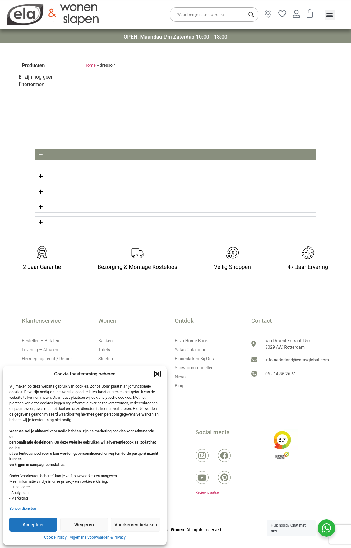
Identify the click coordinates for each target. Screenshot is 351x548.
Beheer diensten (22, 508)
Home (90, 64)
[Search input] (211, 14)
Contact (261, 320)
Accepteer (33, 524)
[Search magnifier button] (251, 14)
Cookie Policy (55, 537)
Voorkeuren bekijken (135, 524)
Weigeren (84, 524)
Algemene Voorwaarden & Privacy (98, 537)
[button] (157, 374)
